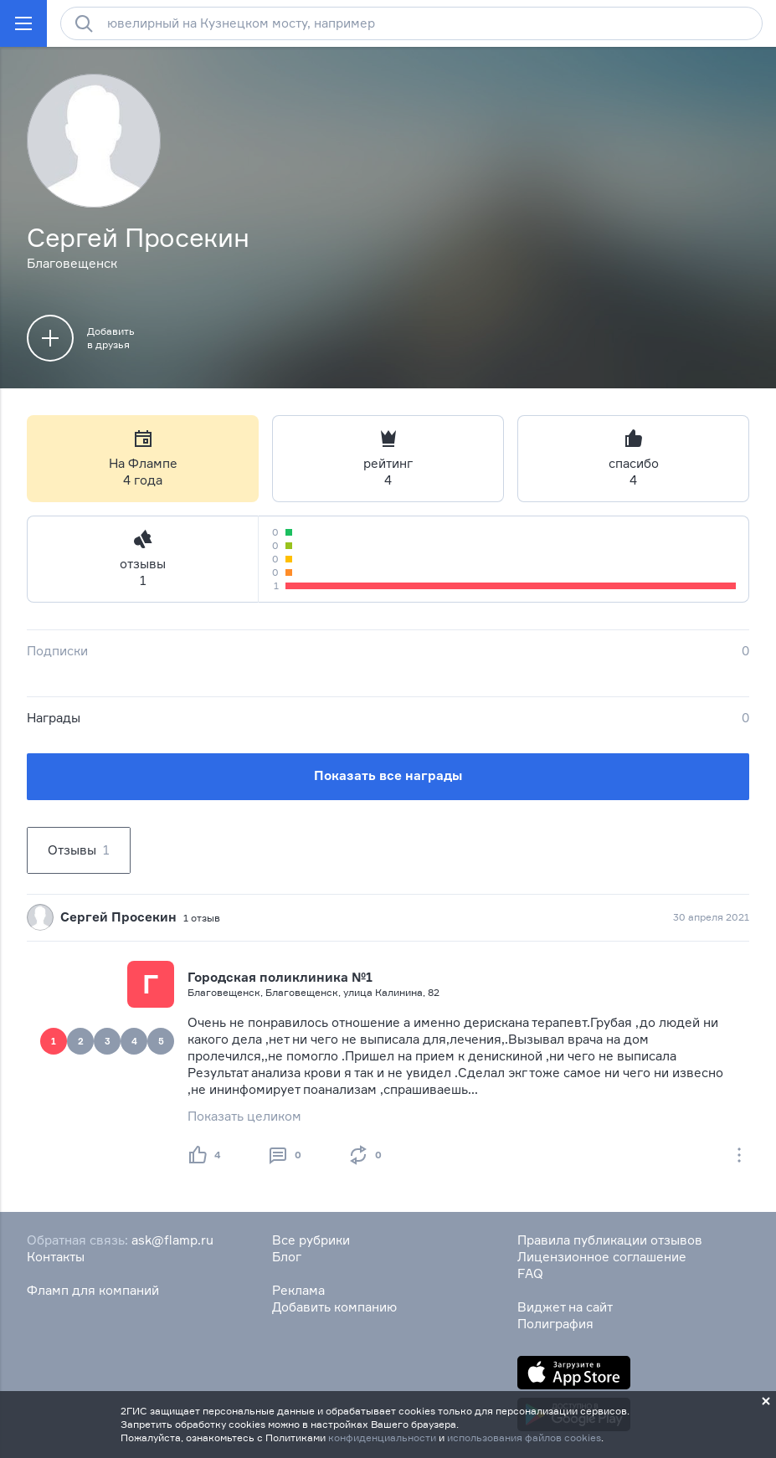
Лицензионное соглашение (601, 1257)
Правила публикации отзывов (609, 1240)
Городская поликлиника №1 (280, 977)
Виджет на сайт (565, 1307)
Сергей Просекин (118, 917)
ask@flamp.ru (172, 1240)
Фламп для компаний (93, 1290)
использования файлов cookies (524, 1437)
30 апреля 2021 (711, 917)
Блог (286, 1257)
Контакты (56, 1257)
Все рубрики (311, 1240)
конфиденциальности (382, 1437)
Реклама (298, 1290)
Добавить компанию (334, 1307)
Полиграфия (555, 1324)
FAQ (530, 1273)
